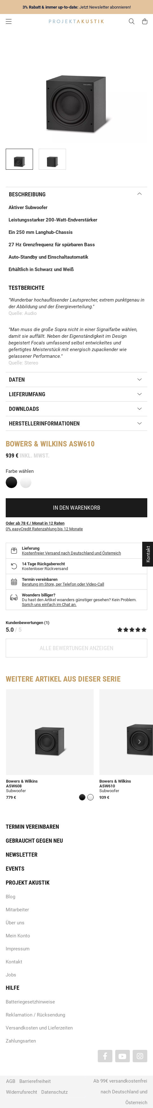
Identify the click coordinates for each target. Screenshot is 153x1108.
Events (15, 868)
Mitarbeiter (17, 910)
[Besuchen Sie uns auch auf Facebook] (105, 1056)
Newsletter (21, 854)
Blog (10, 897)
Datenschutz (54, 1092)
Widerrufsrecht (21, 1092)
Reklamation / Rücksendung (35, 1015)
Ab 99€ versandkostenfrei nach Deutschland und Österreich (120, 1091)
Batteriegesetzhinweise (30, 1002)
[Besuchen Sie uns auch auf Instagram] (140, 1056)
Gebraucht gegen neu (34, 840)
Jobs (11, 975)
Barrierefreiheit (35, 1081)
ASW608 (14, 786)
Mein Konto (18, 936)
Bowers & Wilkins (36, 443)
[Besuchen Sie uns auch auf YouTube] (122, 1056)
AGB (10, 1081)
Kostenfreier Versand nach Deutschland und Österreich (71, 553)
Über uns (15, 923)
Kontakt (14, 962)
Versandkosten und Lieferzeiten (39, 1028)
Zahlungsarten (21, 1041)
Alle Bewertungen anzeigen (76, 648)
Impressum (18, 949)
